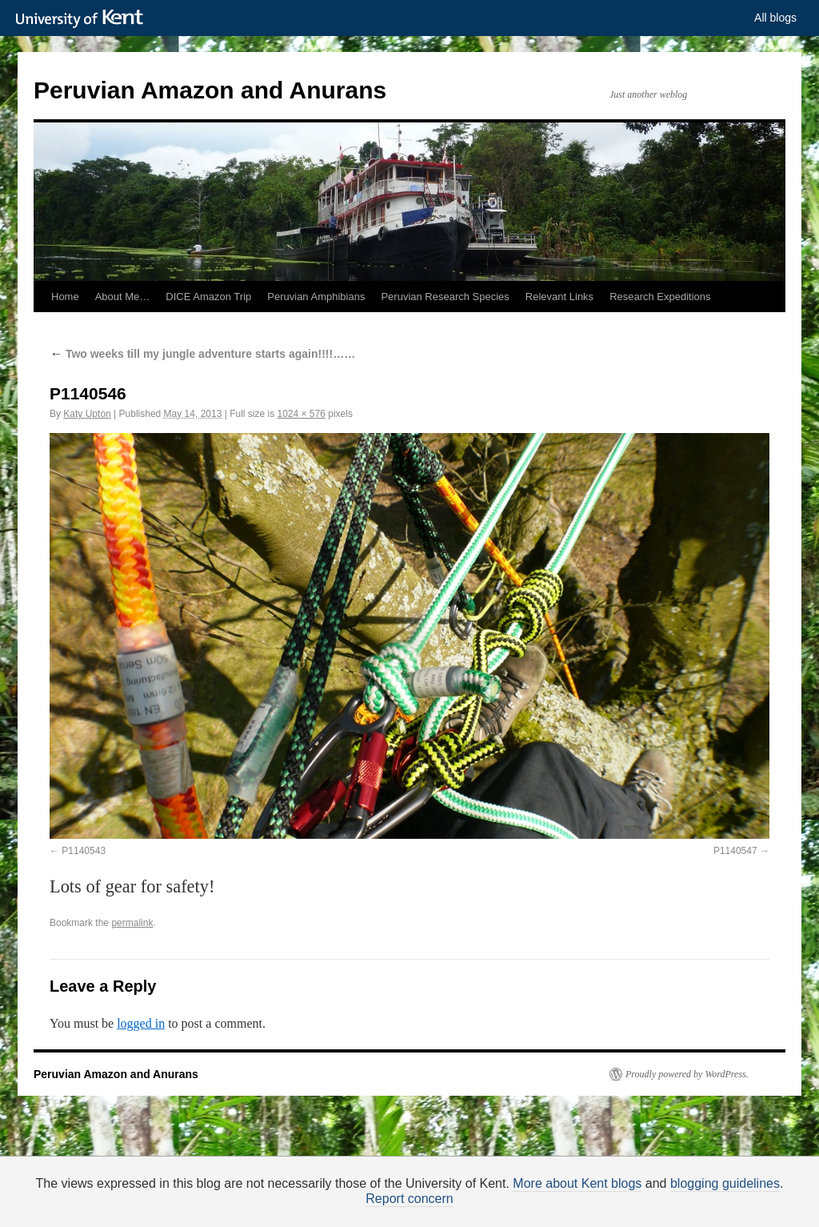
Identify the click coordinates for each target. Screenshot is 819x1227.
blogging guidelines (725, 1183)
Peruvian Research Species (445, 297)
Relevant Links (559, 297)
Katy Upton (86, 413)
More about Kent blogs (577, 1183)
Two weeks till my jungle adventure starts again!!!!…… (202, 353)
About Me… (122, 297)
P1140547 (735, 850)
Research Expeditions (659, 297)
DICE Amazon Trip (208, 297)
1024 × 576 (301, 413)
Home (65, 297)
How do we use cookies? (460, 1210)
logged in (141, 1023)
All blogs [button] (775, 17)
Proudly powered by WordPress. (687, 1074)
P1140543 (84, 850)
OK (683, 1208)
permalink (132, 922)
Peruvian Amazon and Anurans (210, 90)
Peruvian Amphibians (316, 297)
